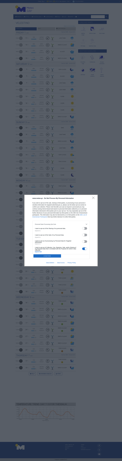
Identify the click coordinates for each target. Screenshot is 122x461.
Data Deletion (50, 262)
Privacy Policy (72, 262)
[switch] (84, 228)
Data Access (61, 262)
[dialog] (61, 230)
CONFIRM (47, 256)
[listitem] (61, 224)
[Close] (94, 198)
